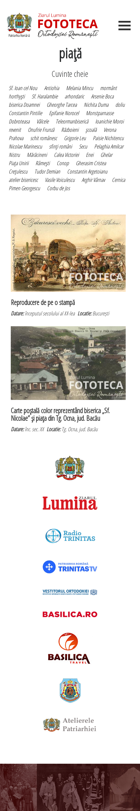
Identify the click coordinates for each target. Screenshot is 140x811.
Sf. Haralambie (45, 96)
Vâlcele (42, 121)
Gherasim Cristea (91, 163)
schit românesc (43, 138)
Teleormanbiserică (72, 121)
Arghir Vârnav (93, 180)
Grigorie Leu (75, 138)
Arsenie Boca (102, 96)
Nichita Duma (96, 105)
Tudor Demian (47, 171)
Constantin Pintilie (25, 113)
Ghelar (106, 155)
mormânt (108, 88)
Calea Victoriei (66, 155)
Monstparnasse (100, 113)
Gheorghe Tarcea (62, 105)
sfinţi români (60, 146)
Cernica (118, 180)
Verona (110, 130)
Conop (63, 163)
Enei (89, 155)
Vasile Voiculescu (60, 180)
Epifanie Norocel (64, 113)
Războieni (70, 130)
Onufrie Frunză (41, 130)
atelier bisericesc (23, 180)
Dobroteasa (19, 121)
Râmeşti (42, 163)
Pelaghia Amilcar (108, 146)
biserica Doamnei (24, 105)
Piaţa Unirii (18, 163)
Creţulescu (18, 171)
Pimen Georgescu (24, 188)
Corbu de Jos (58, 188)
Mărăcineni (37, 155)
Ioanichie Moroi (109, 121)
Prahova (16, 138)
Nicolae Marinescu (25, 146)
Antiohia (51, 88)
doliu (120, 105)
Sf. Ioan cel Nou (23, 88)
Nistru (14, 155)
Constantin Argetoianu (87, 171)
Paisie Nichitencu (108, 138)
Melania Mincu (79, 88)
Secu (83, 146)
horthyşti (17, 96)
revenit (15, 130)
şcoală (91, 130)
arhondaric (74, 96)
